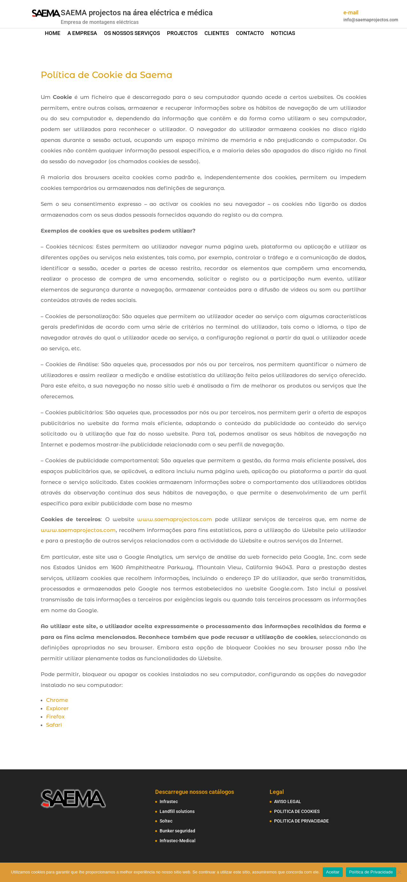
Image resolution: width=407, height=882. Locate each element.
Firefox (55, 716)
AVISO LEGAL (287, 801)
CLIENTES (216, 33)
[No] (399, 872)
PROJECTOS (182, 33)
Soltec (166, 820)
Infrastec (169, 801)
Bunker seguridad (177, 830)
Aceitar (332, 872)
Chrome (57, 700)
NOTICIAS (283, 33)
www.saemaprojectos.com (174, 519)
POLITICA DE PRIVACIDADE (301, 820)
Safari (54, 725)
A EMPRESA (82, 33)
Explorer (57, 708)
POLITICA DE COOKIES (297, 811)
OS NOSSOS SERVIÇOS (132, 33)
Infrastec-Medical (178, 840)
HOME (52, 33)
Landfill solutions (177, 811)
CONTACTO (250, 33)
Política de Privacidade (371, 872)
